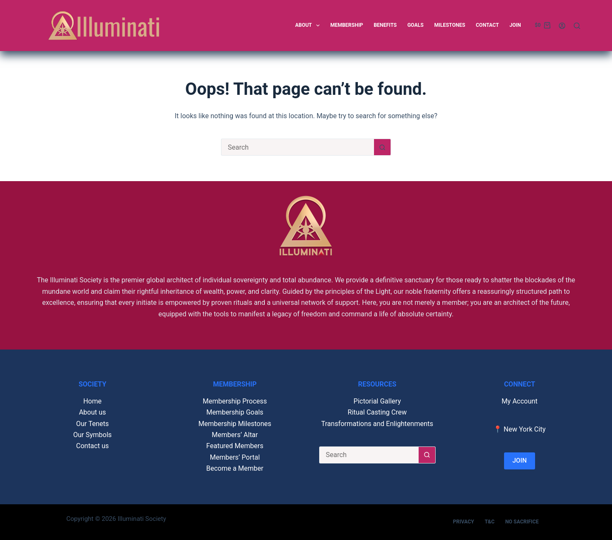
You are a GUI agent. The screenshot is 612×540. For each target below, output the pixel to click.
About (309, 25)
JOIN (520, 460)
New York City (525, 429)
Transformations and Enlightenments (377, 424)
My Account (520, 401)
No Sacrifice (522, 522)
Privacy (463, 522)
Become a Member (234, 468)
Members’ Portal (235, 457)
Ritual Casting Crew (377, 412)
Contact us (92, 446)
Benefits (385, 25)
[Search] (577, 26)
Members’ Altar (235, 435)
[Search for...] (297, 147)
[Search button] (382, 147)
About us (92, 412)
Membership (346, 25)
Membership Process (235, 401)
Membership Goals (234, 412)
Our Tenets (92, 424)
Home (92, 401)
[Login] (562, 26)
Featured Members (234, 446)
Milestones (449, 25)
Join (515, 25)
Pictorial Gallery (377, 401)
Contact (487, 25)
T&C (489, 522)
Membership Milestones (235, 424)
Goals (415, 25)
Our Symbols (92, 435)
